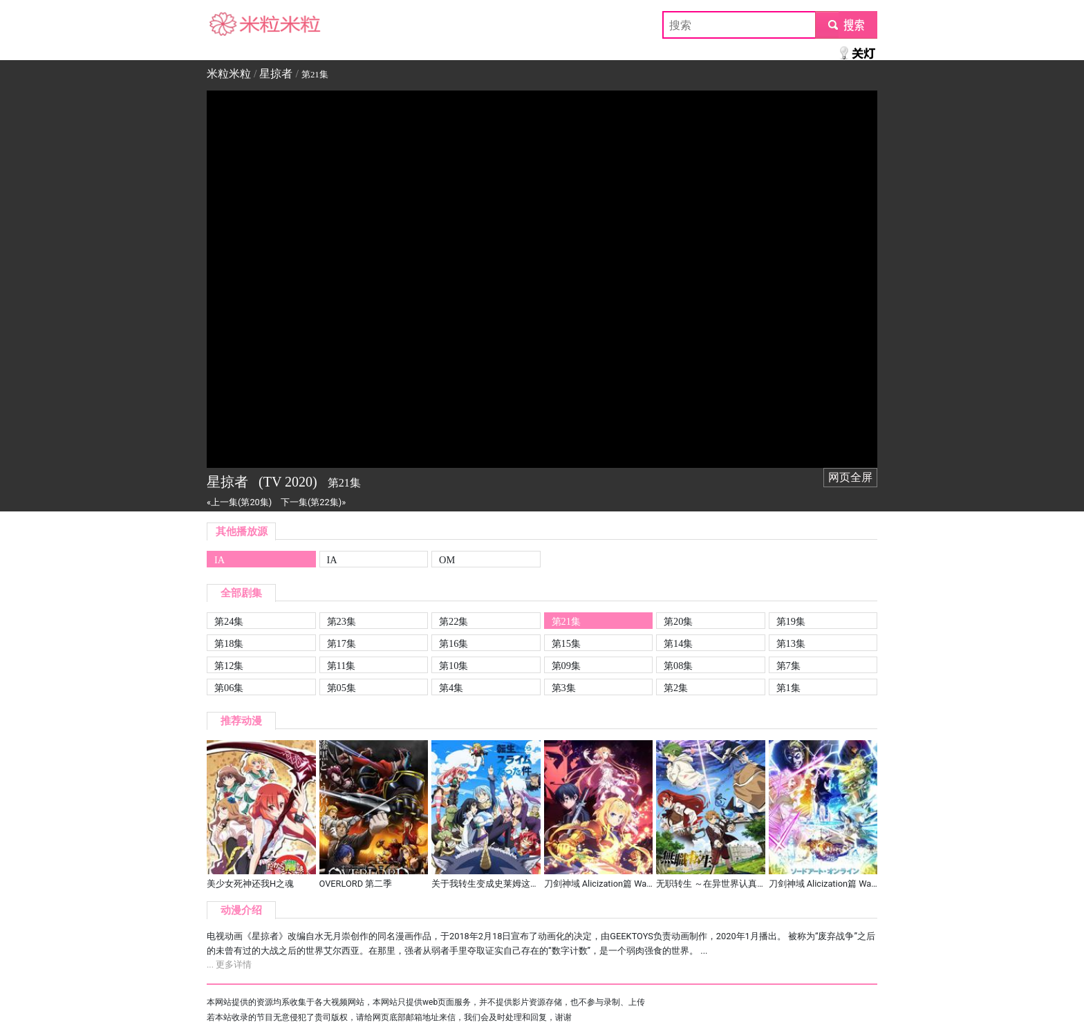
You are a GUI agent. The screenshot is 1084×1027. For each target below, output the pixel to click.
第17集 (341, 643)
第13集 (790, 643)
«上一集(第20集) (239, 502)
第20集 (678, 621)
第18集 (228, 643)
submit (846, 24)
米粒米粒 (229, 24)
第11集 (341, 665)
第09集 (566, 665)
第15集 (566, 643)
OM (447, 559)
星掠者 (275, 73)
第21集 (566, 621)
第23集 (341, 621)
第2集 (676, 687)
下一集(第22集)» (313, 502)
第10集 (453, 665)
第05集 (341, 687)
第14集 (678, 643)
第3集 (564, 687)
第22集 (453, 621)
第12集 (228, 665)
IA (219, 559)
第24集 (228, 621)
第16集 (453, 643)
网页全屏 (850, 477)
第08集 (678, 665)
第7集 (788, 665)
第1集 (788, 687)
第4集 (451, 687)
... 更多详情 (229, 964)
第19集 (790, 621)
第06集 (228, 687)
